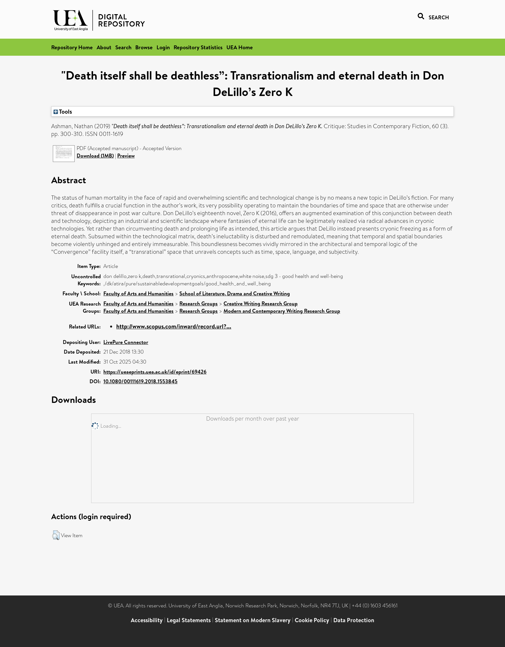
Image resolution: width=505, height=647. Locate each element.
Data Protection (353, 620)
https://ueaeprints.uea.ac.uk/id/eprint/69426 (154, 371)
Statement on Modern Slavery (253, 620)
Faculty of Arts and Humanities (138, 293)
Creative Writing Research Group (261, 303)
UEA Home (239, 47)
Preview (126, 155)
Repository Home (72, 47)
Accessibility (147, 620)
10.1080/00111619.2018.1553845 (140, 381)
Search (123, 47)
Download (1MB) (95, 155)
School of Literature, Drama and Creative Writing (234, 293)
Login (163, 47)
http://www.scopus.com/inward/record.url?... (173, 326)
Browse (144, 47)
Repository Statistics (198, 47)
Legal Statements (189, 620)
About (104, 47)
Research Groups (198, 303)
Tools (62, 111)
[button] (56, 535)
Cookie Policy (312, 620)
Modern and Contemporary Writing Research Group (282, 310)
